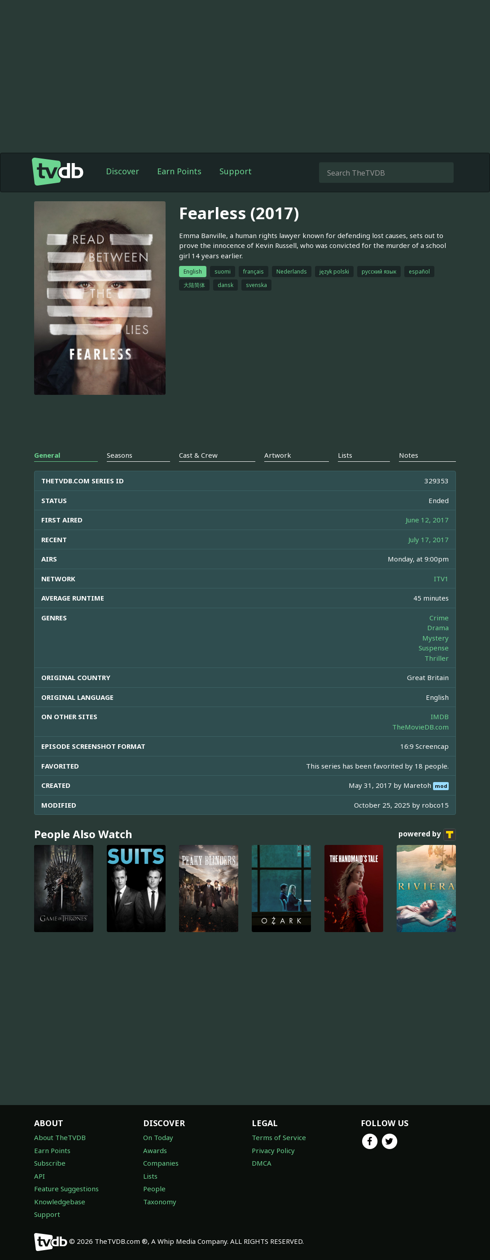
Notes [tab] (408, 455)
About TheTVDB (60, 1137)
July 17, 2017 (428, 539)
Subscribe (50, 1162)
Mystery (435, 637)
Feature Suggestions (66, 1188)
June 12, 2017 (427, 519)
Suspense (434, 647)
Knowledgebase (59, 1201)
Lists (150, 1176)
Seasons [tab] (119, 455)
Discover (122, 171)
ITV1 (441, 578)
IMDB (440, 716)
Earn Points (179, 171)
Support (235, 171)
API (39, 1176)
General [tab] (47, 455)
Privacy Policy (273, 1150)
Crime (439, 617)
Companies (161, 1162)
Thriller (436, 658)
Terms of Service (279, 1137)
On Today (158, 1137)
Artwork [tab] (277, 455)
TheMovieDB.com (420, 726)
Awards (155, 1150)
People (154, 1188)
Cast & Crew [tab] (198, 455)
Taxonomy (159, 1201)
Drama (438, 627)
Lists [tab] (345, 455)
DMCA (261, 1162)
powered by (427, 834)
